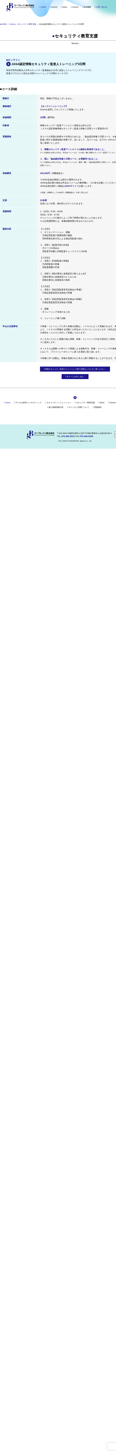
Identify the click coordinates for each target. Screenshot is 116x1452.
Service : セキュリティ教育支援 (23, 24)
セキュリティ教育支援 (85, 402)
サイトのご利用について (78, 407)
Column (75, 7)
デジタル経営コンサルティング (28, 402)
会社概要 (87, 7)
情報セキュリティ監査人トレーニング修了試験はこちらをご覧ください (75, 369)
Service (54, 7)
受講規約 (98, 407)
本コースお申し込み (75, 376)
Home (43, 7)
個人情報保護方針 (56, 407)
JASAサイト (71, 186)
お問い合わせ (101, 7)
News (64, 7)
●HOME (3, 24)
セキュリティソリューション (59, 402)
